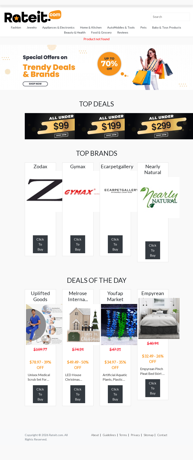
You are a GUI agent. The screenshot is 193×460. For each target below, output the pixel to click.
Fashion (16, 27)
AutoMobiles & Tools (121, 27)
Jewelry (32, 27)
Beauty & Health (75, 32)
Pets (143, 27)
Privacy (135, 435)
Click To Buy (40, 244)
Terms (123, 435)
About (95, 435)
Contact (162, 435)
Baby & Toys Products (166, 27)
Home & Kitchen (91, 27)
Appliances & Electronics (58, 27)
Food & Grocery (101, 32)
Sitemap (148, 435)
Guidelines (109, 435)
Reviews (122, 32)
